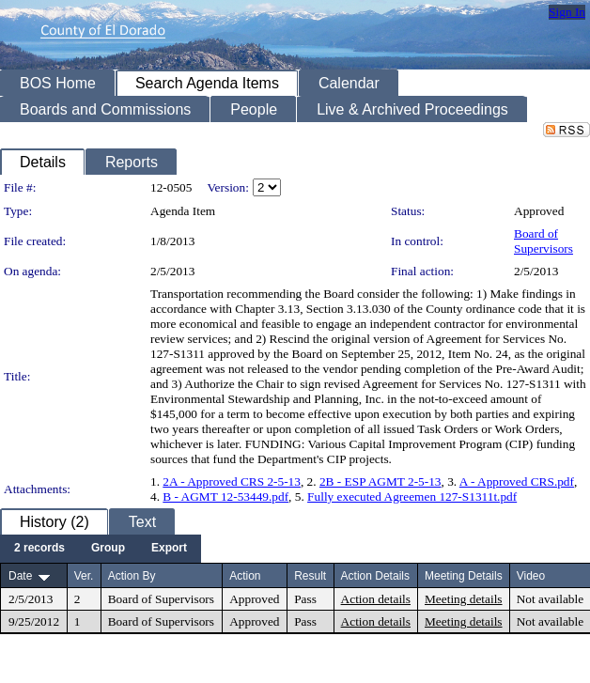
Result (310, 575)
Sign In (567, 12)
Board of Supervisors (543, 241)
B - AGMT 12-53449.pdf (225, 496)
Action (244, 575)
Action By (132, 575)
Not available (550, 599)
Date (20, 575)
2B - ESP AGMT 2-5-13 (380, 481)
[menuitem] (39, 549)
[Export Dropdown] (169, 548)
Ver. (84, 575)
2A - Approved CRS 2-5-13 (232, 481)
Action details (376, 599)
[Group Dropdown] (108, 548)
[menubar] (100, 549)
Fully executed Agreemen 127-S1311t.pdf (412, 496)
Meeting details (464, 599)
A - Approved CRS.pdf (516, 481)
